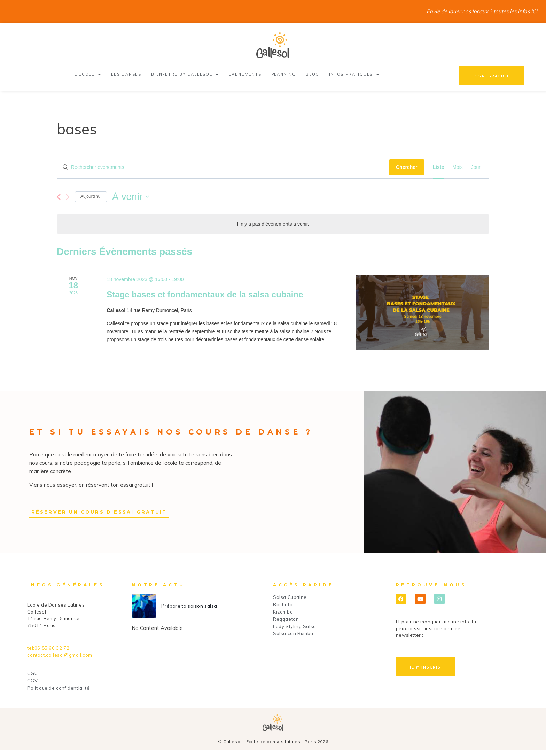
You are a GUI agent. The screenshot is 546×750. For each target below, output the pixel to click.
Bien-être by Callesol (185, 74)
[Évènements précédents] (59, 197)
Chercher (406, 167)
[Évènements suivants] (68, 197)
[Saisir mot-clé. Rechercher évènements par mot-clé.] (223, 167)
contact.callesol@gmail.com (59, 655)
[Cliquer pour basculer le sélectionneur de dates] (130, 197)
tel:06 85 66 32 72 (48, 648)
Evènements (245, 74)
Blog (312, 74)
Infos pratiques (354, 74)
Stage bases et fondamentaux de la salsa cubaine (205, 294)
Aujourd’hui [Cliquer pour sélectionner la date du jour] (90, 196)
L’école (88, 74)
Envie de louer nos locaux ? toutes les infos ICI (482, 11)
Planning (283, 74)
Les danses (126, 74)
